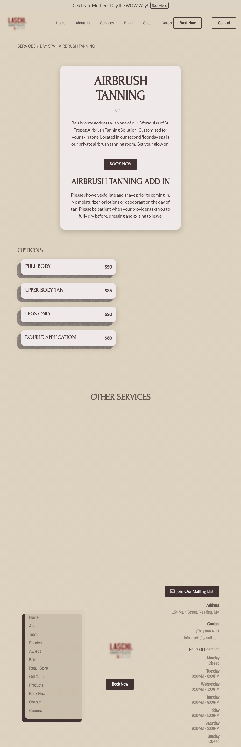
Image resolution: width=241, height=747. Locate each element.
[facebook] (117, 642)
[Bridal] (128, 23)
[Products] (36, 657)
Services (26, 46)
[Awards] (35, 624)
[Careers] (167, 23)
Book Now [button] (120, 161)
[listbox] (83, 23)
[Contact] (224, 23)
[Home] (61, 23)
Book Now (187, 23)
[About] (33, 598)
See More (159, 5)
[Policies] (35, 615)
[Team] (33, 607)
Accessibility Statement (109, 711)
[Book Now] (187, 23)
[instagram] (123, 642)
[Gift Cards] (37, 649)
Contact (224, 23)
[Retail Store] (38, 640)
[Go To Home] (16, 23)
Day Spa (47, 46)
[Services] (107, 23)
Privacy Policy (140, 711)
